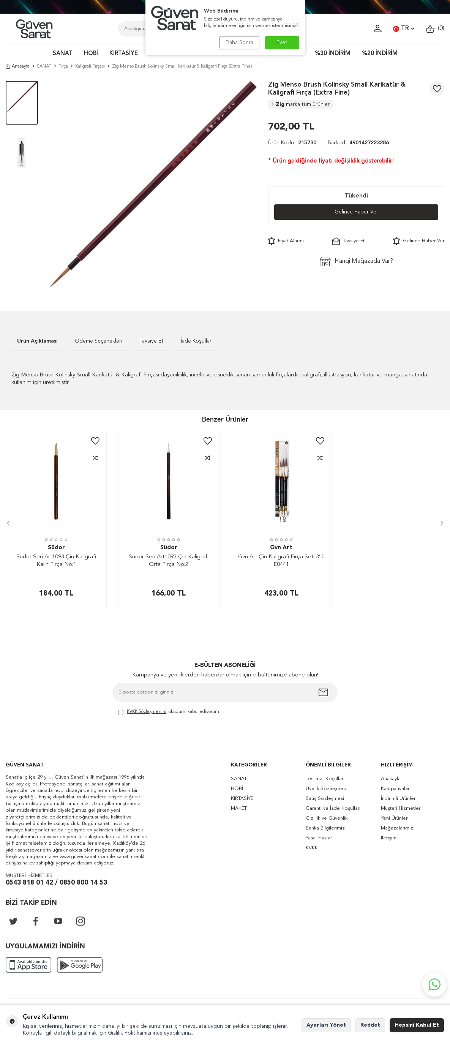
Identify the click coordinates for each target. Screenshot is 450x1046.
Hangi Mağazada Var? (356, 261)
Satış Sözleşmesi (325, 798)
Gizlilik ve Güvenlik (326, 818)
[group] (153, 184)
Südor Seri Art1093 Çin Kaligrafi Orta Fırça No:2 (168, 560)
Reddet (370, 1025)
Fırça (63, 66)
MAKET (239, 808)
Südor (56, 548)
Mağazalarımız (397, 828)
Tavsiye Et (348, 241)
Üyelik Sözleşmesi (326, 788)
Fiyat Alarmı (286, 241)
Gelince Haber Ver (356, 212)
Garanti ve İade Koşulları (333, 808)
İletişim (388, 838)
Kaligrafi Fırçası (90, 66)
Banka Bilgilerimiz (325, 828)
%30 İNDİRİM (333, 54)
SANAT (63, 54)
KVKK (312, 847)
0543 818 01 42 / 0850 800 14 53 (56, 883)
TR (403, 28)
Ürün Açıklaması (37, 341)
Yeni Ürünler (394, 818)
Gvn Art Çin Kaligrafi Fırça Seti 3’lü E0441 (281, 560)
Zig (301, 104)
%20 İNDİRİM (380, 54)
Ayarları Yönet (326, 1025)
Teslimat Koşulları (325, 778)
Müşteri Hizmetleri (401, 808)
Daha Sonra (239, 42)
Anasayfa (18, 66)
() (435, 29)
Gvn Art (281, 548)
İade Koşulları (197, 341)
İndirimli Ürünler (398, 798)
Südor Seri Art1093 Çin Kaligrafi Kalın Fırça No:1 (56, 560)
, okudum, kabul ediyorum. (169, 712)
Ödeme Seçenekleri (98, 341)
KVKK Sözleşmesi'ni (146, 711)
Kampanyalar (395, 788)
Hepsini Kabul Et (417, 1025)
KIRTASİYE (123, 54)
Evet (281, 42)
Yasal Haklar (319, 838)
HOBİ (91, 54)
